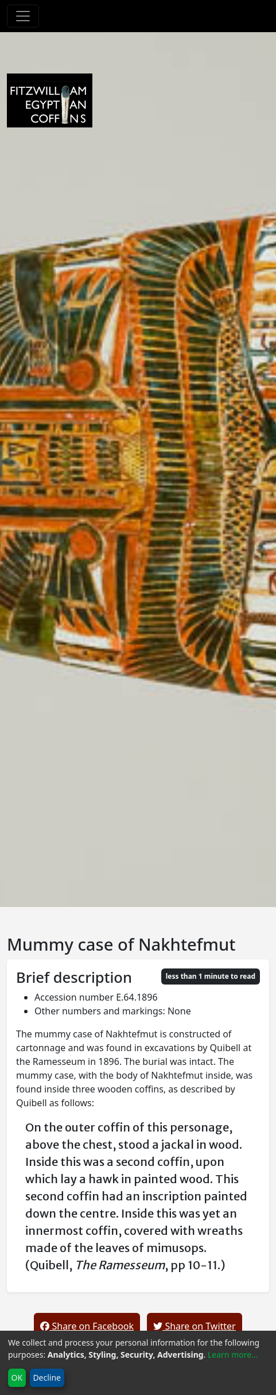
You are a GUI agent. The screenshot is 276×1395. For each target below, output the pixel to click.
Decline (47, 1377)
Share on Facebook (87, 1326)
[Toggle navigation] (23, 16)
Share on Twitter (194, 1326)
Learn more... (233, 1354)
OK (17, 1377)
